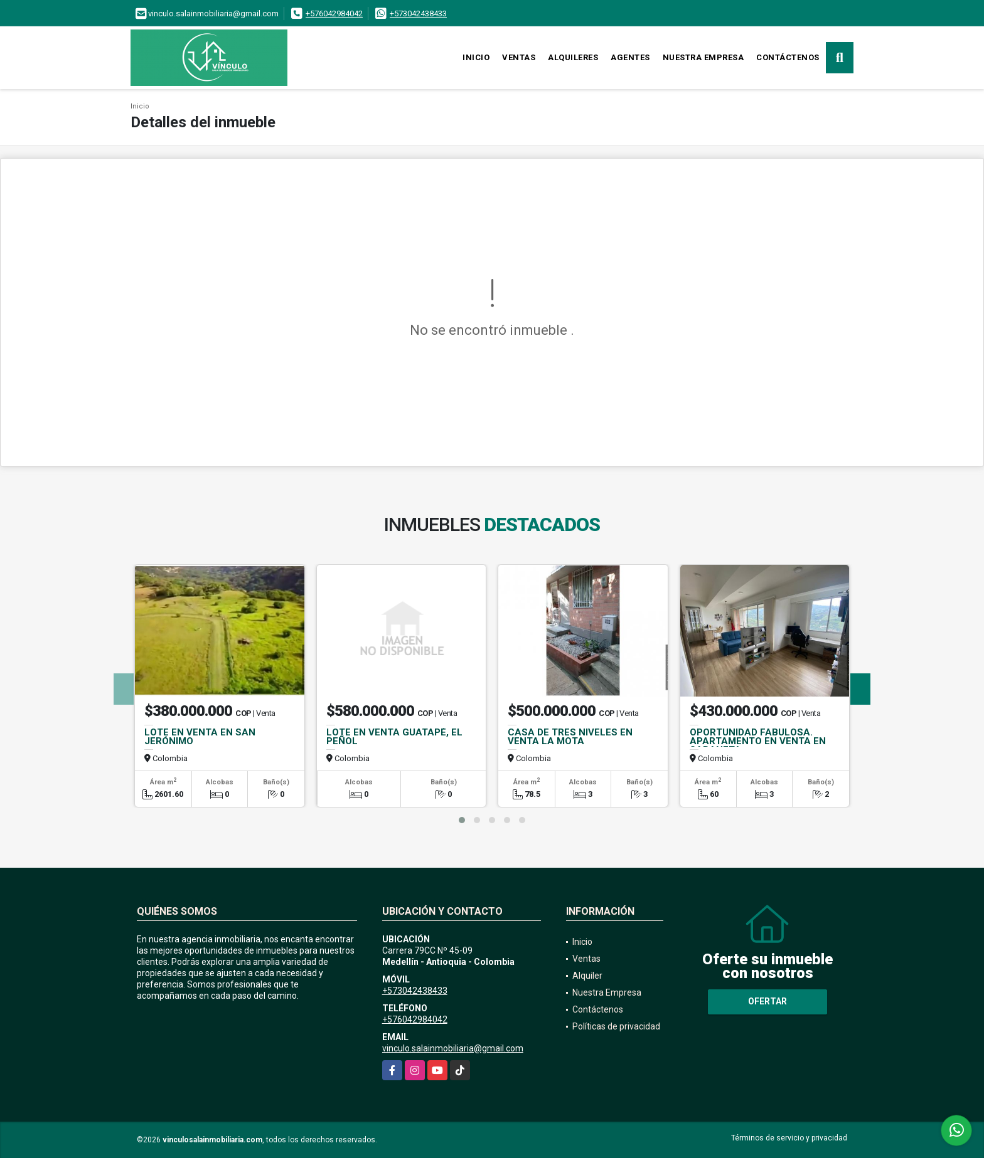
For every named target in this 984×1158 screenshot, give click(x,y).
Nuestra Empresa (703, 57)
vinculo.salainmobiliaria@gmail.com (452, 1048)
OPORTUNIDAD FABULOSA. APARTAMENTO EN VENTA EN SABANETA (758, 741)
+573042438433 (418, 13)
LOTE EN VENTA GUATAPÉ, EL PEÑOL (394, 737)
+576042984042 (334, 13)
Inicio (476, 57)
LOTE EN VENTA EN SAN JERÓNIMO (199, 737)
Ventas (518, 57)
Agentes (630, 57)
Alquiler (587, 976)
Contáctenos (788, 57)
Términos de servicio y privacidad (789, 1138)
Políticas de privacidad (616, 1026)
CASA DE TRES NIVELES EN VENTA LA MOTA (570, 737)
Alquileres (573, 57)
